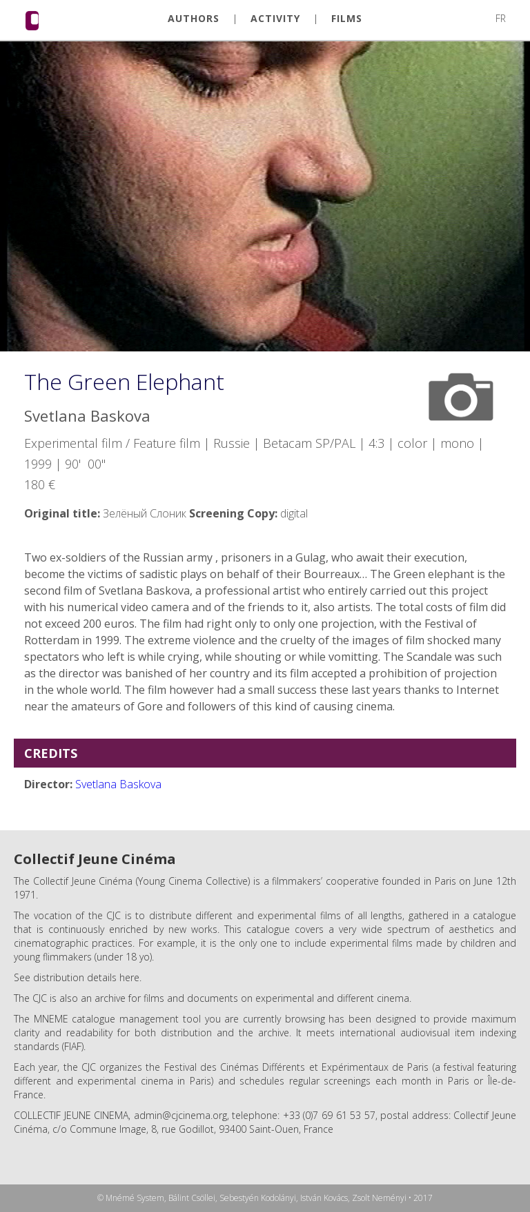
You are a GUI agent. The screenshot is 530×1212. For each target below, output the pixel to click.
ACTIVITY (275, 18)
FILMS (346, 18)
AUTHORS (193, 18)
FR (500, 18)
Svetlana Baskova (118, 784)
